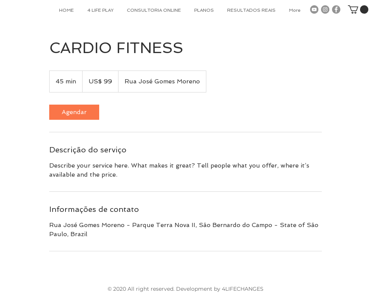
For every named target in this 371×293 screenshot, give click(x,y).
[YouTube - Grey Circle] (314, 9)
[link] (74, 112)
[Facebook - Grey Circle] (336, 9)
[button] (358, 9)
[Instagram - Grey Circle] (325, 9)
